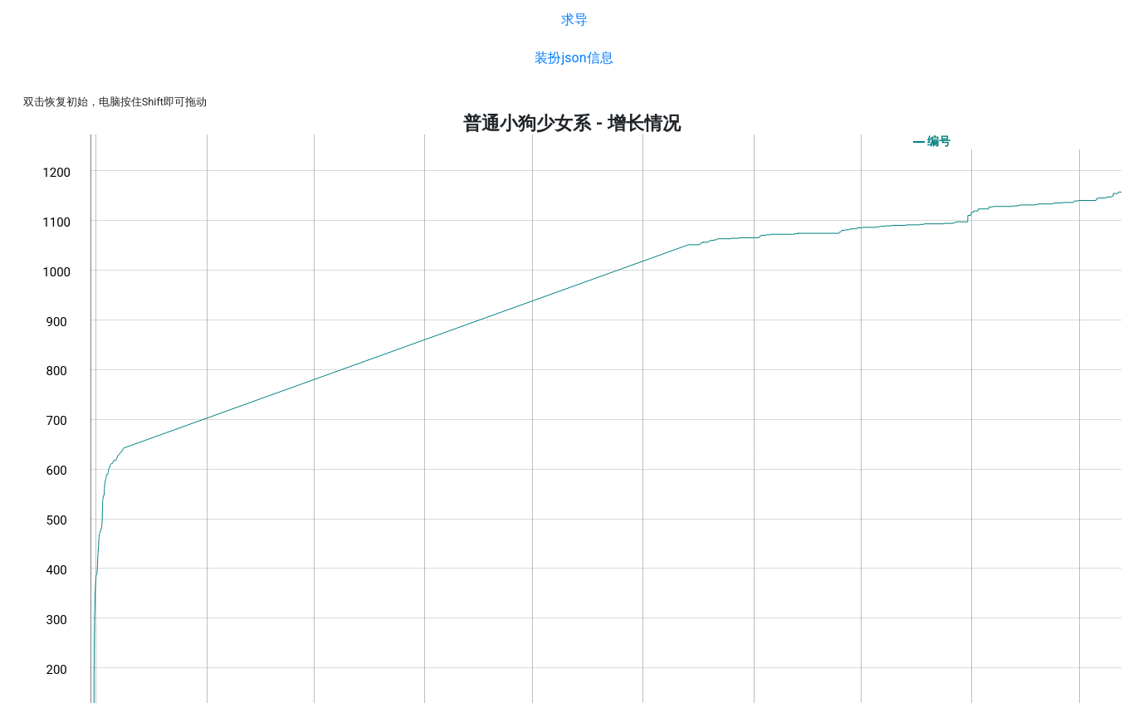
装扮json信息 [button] (574, 58)
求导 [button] (574, 19)
